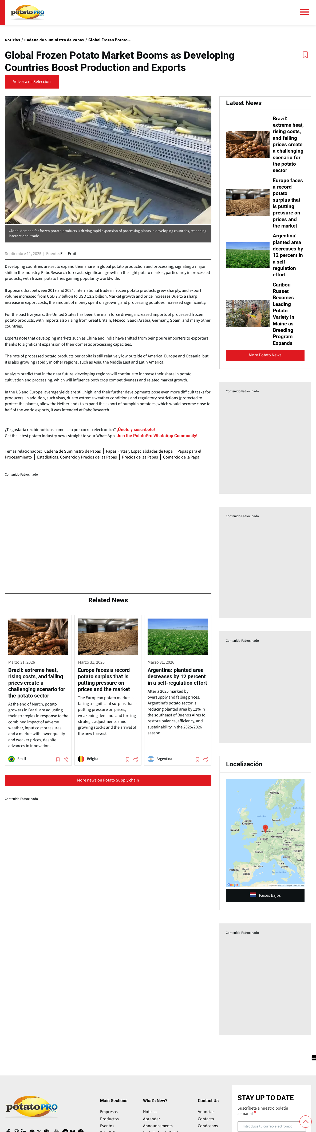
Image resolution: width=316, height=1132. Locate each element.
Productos (109, 1122)
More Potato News (265, 358)
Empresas (109, 1115)
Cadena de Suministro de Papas (73, 451)
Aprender (151, 1122)
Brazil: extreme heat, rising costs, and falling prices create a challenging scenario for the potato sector (288, 147)
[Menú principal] (307, 12)
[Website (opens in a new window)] (156, 436)
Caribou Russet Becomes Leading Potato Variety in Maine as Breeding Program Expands (284, 318)
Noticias (150, 1115)
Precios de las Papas (141, 457)
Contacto (206, 1122)
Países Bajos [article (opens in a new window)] (265, 899)
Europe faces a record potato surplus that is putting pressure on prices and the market (288, 208)
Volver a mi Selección (32, 82)
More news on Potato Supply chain (108, 780)
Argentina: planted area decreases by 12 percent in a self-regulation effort (288, 259)
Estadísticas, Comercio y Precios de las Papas (77, 457)
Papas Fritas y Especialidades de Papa (140, 451)
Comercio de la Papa (183, 457)
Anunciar (206, 1115)
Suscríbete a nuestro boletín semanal (263, 1114)
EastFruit (68, 254)
